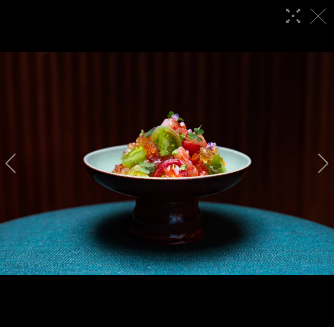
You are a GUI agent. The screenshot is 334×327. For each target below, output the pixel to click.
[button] (11, 163)
